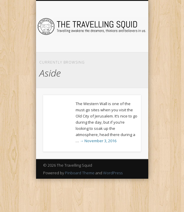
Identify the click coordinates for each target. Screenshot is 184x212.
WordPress (113, 172)
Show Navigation (126, 52)
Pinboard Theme (80, 172)
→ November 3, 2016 (98, 140)
